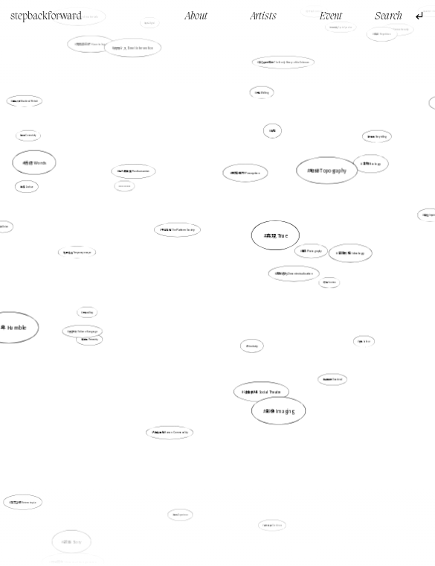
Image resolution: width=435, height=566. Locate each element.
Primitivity (252, 345)
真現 (271, 134)
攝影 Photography (309, 252)
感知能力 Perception (246, 173)
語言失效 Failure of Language (85, 329)
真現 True (276, 235)
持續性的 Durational (332, 379)
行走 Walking (262, 92)
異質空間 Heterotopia (28, 497)
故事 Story (72, 541)
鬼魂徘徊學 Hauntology (92, 46)
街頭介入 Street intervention (133, 47)
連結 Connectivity (29, 135)
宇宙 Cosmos (329, 283)
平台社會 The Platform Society (178, 230)
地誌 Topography (328, 170)
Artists (264, 16)
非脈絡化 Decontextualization (294, 274)
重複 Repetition (382, 34)
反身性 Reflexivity (89, 339)
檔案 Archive (30, 187)
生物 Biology (370, 164)
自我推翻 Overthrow (273, 525)
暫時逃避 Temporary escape (81, 252)
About (196, 16)
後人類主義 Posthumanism (138, 177)
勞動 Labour (364, 341)
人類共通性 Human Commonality (169, 431)
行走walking (88, 312)
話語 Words (35, 162)
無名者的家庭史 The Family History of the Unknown (281, 69)
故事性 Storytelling (376, 137)
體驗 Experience (181, 509)
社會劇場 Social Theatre (262, 391)
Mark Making (125, 186)
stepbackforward (46, 16)
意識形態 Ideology (342, 254)
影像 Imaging (279, 410)
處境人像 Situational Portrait (24, 101)
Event (331, 16)
